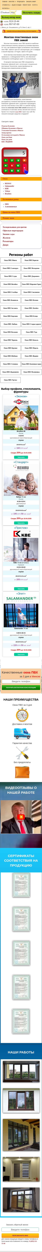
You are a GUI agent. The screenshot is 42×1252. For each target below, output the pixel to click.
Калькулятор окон (11, 17)
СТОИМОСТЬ (6, 5)
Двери (5, 245)
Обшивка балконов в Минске (12, 128)
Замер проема (6, 133)
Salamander (9, 186)
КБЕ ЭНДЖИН (7, 142)
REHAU (8, 183)
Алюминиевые (11, 207)
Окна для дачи (7, 139)
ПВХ (7, 204)
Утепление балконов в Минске (12, 130)
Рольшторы (8, 241)
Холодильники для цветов (15, 227)
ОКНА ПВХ (12, 1)
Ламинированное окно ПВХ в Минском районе (21, 1137)
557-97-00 (11, 24)
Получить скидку (31, 12)
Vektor (7, 191)
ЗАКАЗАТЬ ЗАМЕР (31, 1)
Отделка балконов (8, 126)
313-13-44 (11, 21)
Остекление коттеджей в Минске (13, 135)
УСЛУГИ (35, 5)
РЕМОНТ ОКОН (27, 5)
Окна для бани (7, 137)
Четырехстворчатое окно (21, 1073)
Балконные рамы (11, 199)
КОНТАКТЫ (5, 8)
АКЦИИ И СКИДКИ (16, 5)
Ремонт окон (8, 218)
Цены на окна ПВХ (11, 212)
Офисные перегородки (13, 230)
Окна (5, 179)
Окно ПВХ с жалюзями (21, 1202)
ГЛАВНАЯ (4, 1)
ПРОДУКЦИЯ (21, 1)
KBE (7, 188)
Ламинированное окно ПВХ (21, 1102)
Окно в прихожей (21, 1171)
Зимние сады (9, 234)
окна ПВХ (18, 112)
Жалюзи (6, 238)
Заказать (21, 457)
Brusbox (8, 194)
